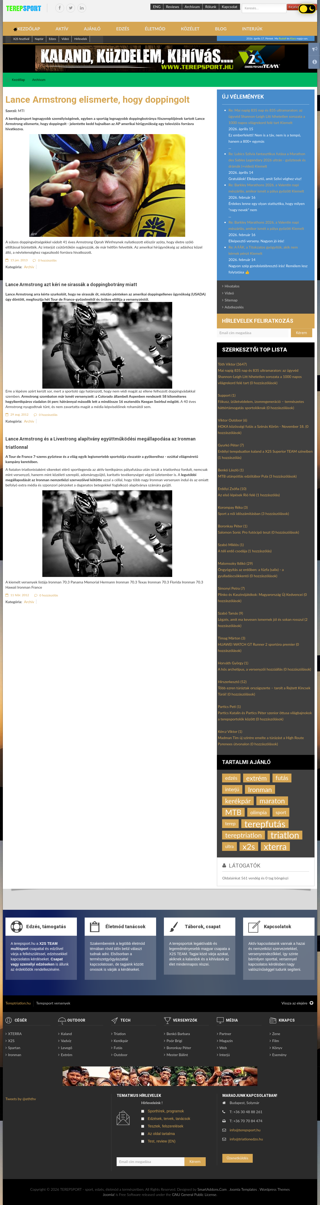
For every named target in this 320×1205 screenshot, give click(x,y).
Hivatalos (232, 286)
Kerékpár (121, 1040)
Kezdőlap (18, 80)
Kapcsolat (229, 6)
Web (223, 1047)
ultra (229, 846)
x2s (249, 846)
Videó (65, 38)
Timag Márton (231, 638)
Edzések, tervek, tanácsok (169, 1119)
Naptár (39, 38)
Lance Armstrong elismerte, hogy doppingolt (97, 99)
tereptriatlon (243, 835)
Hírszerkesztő (232, 681)
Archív (29, 267)
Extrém (66, 1054)
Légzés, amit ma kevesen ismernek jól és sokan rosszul (263, 622)
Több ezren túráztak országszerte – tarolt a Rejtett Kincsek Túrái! (264, 691)
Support (227, 395)
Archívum (192, 6)
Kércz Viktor (230, 731)
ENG (157, 6)
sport (281, 812)
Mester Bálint (177, 1054)
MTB (233, 812)
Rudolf (282, 38)
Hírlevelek (80, 38)
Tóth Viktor (232, 364)
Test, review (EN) (162, 1141)
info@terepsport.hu (245, 1130)
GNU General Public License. (194, 1194)
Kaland (66, 1033)
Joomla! (109, 1194)
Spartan (14, 1047)
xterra (275, 846)
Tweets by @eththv (20, 1099)
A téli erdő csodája (245, 551)
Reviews (172, 6)
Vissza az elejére (297, 1003)
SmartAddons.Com (211, 1189)
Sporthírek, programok (166, 1111)
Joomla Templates (243, 1189)
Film (275, 1040)
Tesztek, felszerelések (165, 1126)
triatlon (285, 835)
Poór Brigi (174, 1040)
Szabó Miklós (231, 544)
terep (230, 823)
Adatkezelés (234, 307)
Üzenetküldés (237, 1158)
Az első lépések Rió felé (249, 495)
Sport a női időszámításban (253, 513)
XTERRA (15, 1033)
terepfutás (264, 823)
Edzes (52, 38)
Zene (276, 1033)
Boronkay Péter (233, 526)
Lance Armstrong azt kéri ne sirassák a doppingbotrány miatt (71, 284)
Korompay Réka (233, 507)
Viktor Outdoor (232, 420)
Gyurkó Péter (231, 445)
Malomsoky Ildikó (235, 563)
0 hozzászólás (45, 260)
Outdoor (121, 1054)
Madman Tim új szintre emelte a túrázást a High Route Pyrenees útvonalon (261, 740)
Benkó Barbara (178, 1033)
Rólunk (210, 6)
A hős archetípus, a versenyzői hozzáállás (264, 669)
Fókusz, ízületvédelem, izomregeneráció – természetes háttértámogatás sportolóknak (261, 404)
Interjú (224, 1054)
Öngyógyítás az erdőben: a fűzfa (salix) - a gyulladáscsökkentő (251, 572)
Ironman (260, 789)
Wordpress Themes (274, 1189)
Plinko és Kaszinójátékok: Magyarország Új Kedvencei (262, 597)
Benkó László (231, 470)
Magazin (226, 1040)
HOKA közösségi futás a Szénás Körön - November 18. (263, 429)
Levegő (66, 1047)
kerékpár (238, 801)
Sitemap (231, 300)
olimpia (258, 812)
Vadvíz (66, 1040)
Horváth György (233, 663)
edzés (231, 778)
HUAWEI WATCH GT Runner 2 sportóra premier (258, 647)
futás (282, 777)
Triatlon (120, 1033)
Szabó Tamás (230, 613)
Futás (118, 1047)
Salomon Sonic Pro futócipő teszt (258, 532)
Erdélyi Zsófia (232, 488)
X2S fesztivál (21, 38)
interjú (232, 789)
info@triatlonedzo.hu (246, 1139)
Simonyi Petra (231, 588)
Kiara (293, 38)
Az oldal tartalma (161, 1134)
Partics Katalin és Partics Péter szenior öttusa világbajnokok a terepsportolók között (265, 716)
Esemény (279, 1054)
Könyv (277, 1047)
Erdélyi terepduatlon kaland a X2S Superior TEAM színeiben (265, 454)
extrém (256, 778)
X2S (11, 1040)
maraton (272, 801)
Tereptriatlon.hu (18, 1003)
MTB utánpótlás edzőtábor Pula (257, 476)
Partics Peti (229, 706)
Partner (225, 1033)
